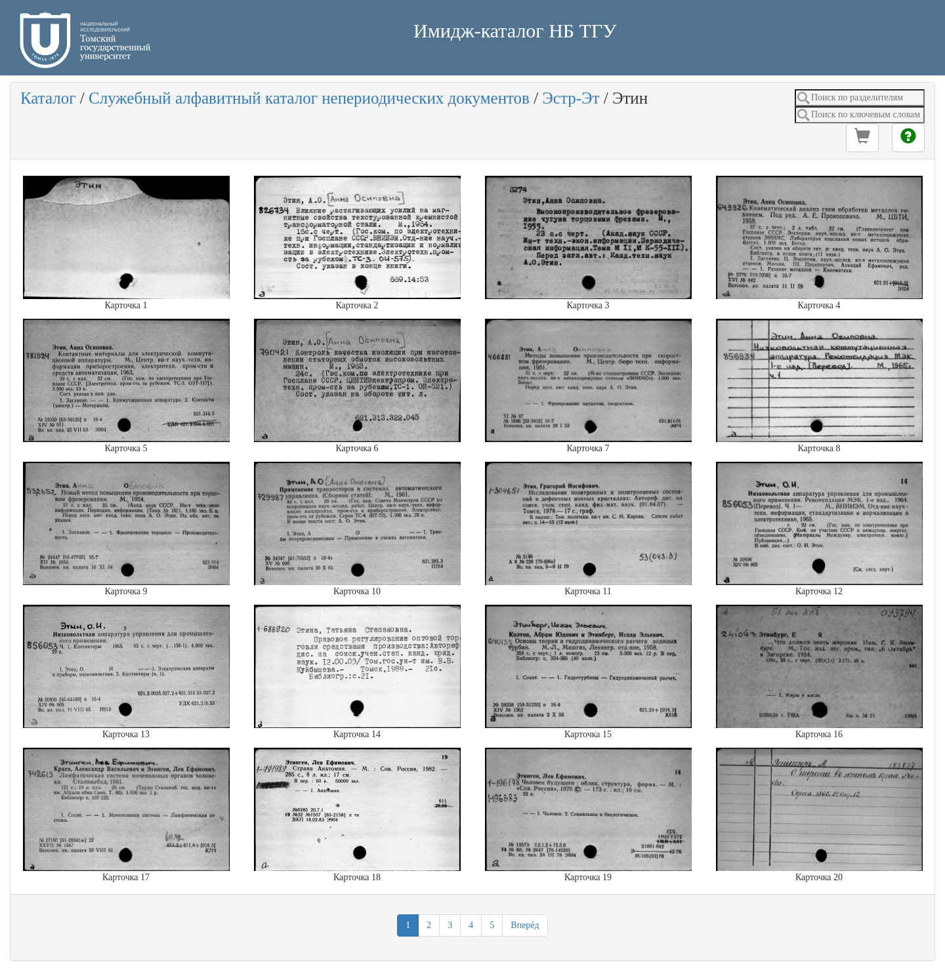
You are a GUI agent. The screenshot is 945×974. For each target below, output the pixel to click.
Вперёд (525, 925)
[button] (862, 137)
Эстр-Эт (570, 98)
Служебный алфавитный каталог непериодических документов (309, 98)
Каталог (48, 98)
